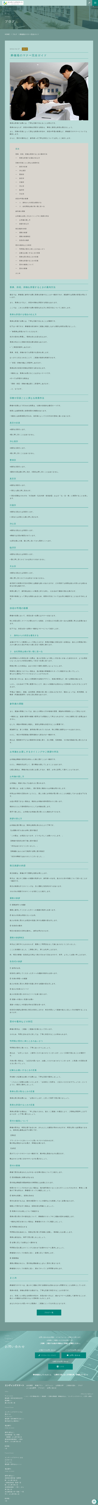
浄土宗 (21, 186)
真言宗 (21, 178)
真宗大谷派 (23, 166)
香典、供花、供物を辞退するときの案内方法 (31, 154)
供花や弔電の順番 (22, 198)
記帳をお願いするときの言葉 (29, 253)
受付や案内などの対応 (23, 245)
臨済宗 (21, 190)
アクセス (41, 1388)
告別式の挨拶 (24, 240)
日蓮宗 (21, 182)
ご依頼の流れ (71, 1385)
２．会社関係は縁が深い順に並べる (32, 206)
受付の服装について (26, 264)
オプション (49, 1385)
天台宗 (21, 194)
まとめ (18, 273)
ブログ (25, 49)
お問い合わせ (51, 1388)
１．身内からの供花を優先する (30, 202)
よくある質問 (31, 1388)
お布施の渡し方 (24, 220)
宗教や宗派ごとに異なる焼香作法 (27, 162)
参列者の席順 (20, 211)
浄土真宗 (22, 170)
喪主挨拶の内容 (21, 228)
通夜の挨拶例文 (24, 236)
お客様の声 (60, 1385)
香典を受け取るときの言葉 (28, 257)
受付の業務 (23, 268)
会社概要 (29, 1385)
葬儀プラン (39, 1385)
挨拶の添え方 (24, 224)
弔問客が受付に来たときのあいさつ (32, 249)
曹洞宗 (21, 174)
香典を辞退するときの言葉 (28, 260)
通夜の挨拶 (23, 232)
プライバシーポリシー (87, 1394)
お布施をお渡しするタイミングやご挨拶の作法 (32, 216)
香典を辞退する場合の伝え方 (29, 158)
